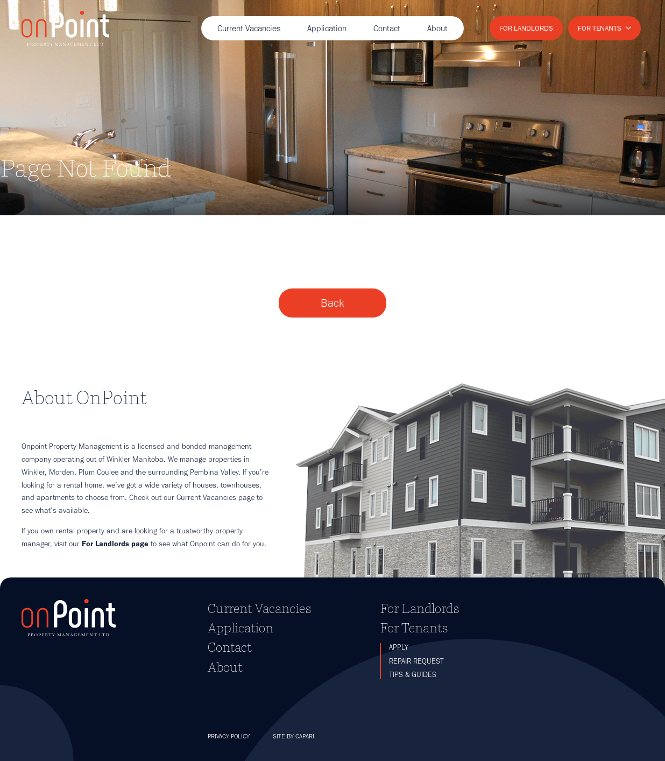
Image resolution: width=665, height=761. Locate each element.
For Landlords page (115, 543)
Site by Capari (293, 736)
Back (332, 302)
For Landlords (526, 28)
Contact (386, 28)
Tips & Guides (412, 675)
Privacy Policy (229, 736)
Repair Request (416, 661)
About (437, 28)
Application (326, 28)
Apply (398, 647)
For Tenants (599, 28)
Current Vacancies (248, 28)
